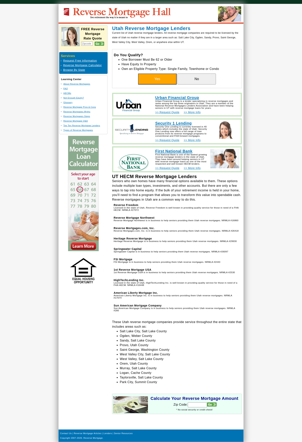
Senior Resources (123, 433)
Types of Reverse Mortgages (78, 130)
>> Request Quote (167, 112)
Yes (157, 79)
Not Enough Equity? (73, 98)
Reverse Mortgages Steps (76, 116)
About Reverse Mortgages (76, 84)
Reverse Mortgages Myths (76, 111)
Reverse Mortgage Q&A (75, 121)
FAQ (65, 88)
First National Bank (173, 151)
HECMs (67, 93)
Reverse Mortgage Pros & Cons (79, 107)
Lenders (107, 433)
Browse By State (74, 69)
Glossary (67, 102)
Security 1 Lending (173, 123)
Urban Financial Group (177, 97)
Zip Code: (181, 404)
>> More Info (192, 112)
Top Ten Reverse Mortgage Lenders (81, 125)
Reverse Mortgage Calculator (82, 65)
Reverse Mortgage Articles (88, 433)
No (197, 79)
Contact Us (66, 433)
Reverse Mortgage (93, 438)
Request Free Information (80, 60)
